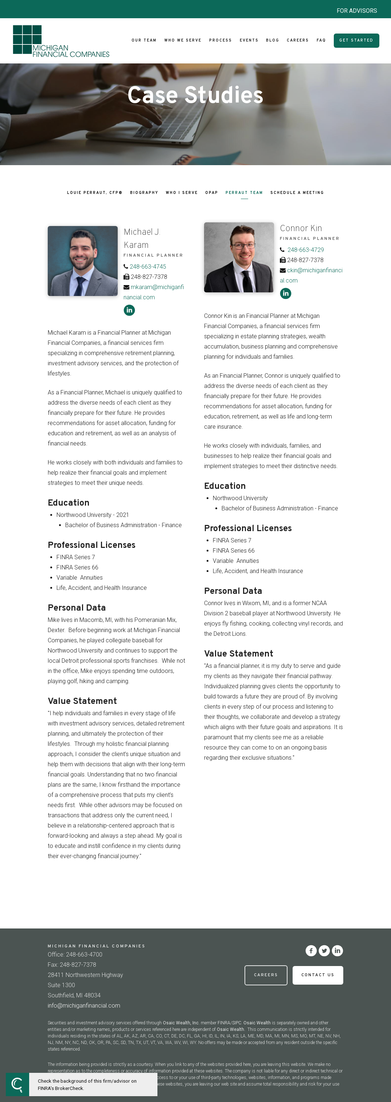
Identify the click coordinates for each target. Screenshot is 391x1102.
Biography (144, 193)
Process (220, 40)
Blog (272, 40)
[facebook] (311, 951)
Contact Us (318, 975)
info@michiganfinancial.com (84, 1005)
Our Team (144, 40)
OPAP (211, 193)
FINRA (224, 1022)
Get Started (356, 40)
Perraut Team (244, 193)
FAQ (321, 40)
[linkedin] (129, 310)
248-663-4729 (306, 249)
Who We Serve (183, 40)
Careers (298, 40)
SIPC (236, 1022)
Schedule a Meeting (297, 193)
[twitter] (324, 951)
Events (249, 40)
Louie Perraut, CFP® (95, 193)
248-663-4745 (148, 266)
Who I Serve (182, 193)
